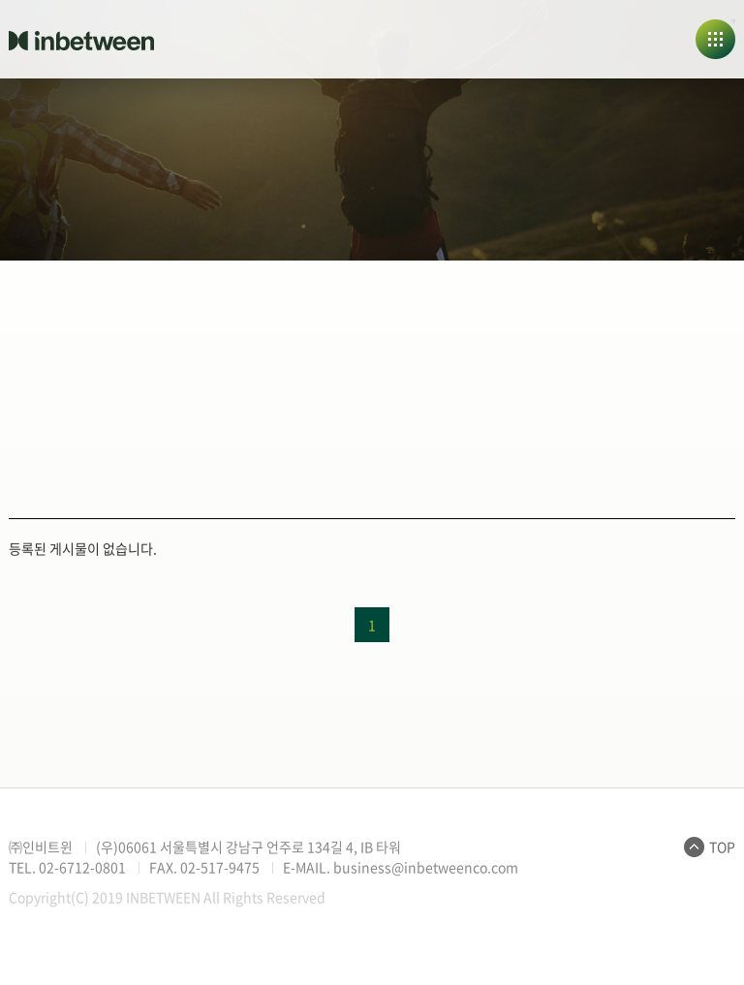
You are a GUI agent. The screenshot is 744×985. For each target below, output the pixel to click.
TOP (722, 846)
